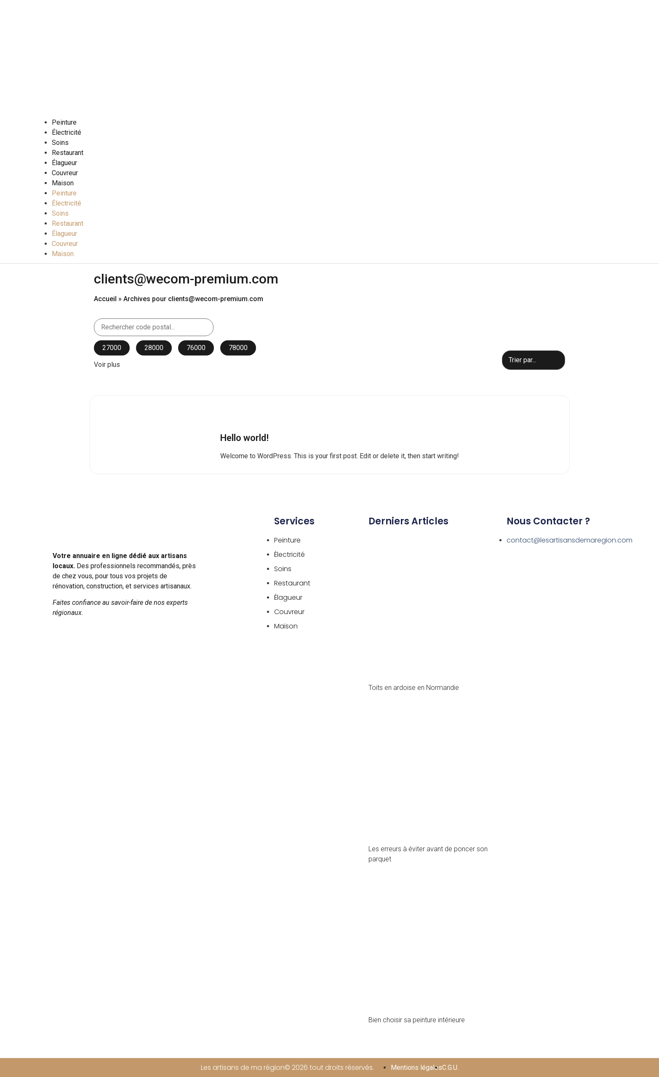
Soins (60, 143)
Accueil (105, 299)
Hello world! (244, 438)
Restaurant (67, 153)
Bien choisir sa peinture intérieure (416, 1020)
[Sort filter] (533, 360)
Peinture (64, 122)
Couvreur (65, 173)
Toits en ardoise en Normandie (413, 688)
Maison (63, 183)
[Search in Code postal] (154, 327)
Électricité (66, 132)
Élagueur (64, 163)
